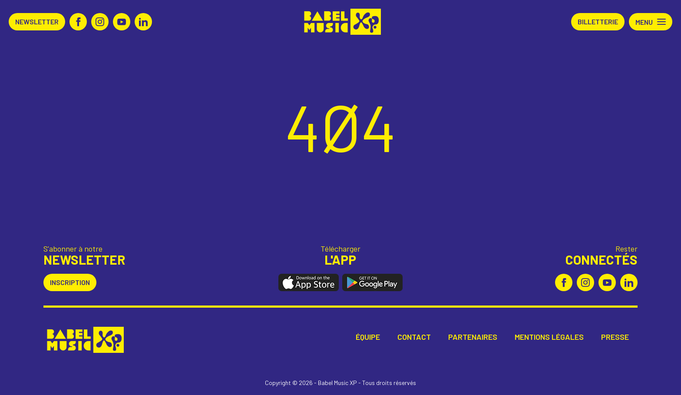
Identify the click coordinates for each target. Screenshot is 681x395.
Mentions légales (549, 337)
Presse (615, 337)
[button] (650, 21)
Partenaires (472, 337)
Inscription (70, 282)
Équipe (368, 337)
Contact (414, 337)
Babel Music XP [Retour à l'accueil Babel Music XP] (341, 22)
